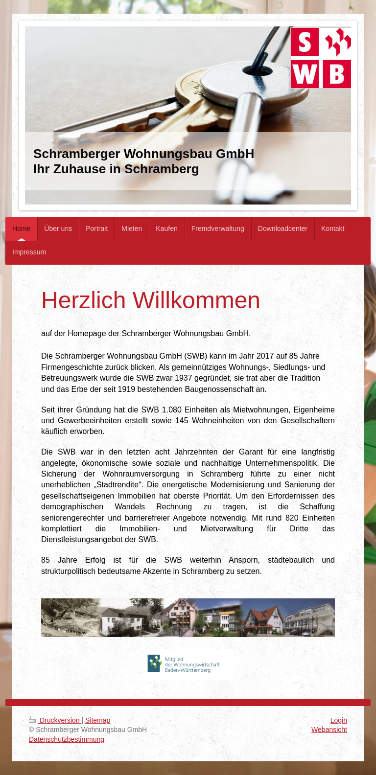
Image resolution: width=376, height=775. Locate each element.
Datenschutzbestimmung (66, 739)
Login (338, 720)
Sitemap (97, 720)
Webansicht (329, 729)
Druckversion (55, 720)
